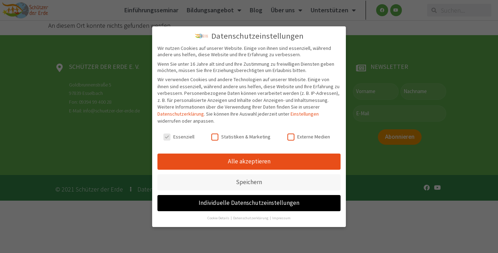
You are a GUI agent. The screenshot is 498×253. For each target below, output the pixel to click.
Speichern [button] (249, 182)
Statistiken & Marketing (240, 137)
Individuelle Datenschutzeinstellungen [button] (249, 203)
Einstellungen (305, 114)
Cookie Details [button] (218, 218)
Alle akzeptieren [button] (249, 161)
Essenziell (178, 137)
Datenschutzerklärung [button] (251, 218)
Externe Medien (308, 137)
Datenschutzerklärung (180, 114)
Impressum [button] (281, 218)
